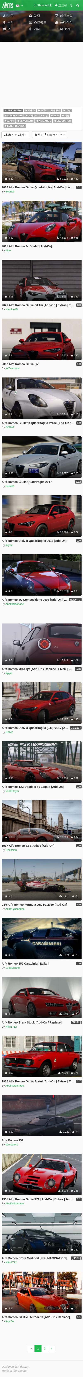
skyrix (9, 545)
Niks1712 (11, 1026)
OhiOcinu (11, 850)
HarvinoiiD (12, 309)
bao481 (10, 486)
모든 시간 (15, 134)
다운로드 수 (50, 134)
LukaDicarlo (13, 967)
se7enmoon (13, 368)
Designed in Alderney (15, 1366)
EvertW (10, 191)
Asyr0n (9, 1321)
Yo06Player (12, 791)
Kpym (9, 673)
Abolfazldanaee (14, 603)
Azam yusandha (15, 908)
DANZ (9, 732)
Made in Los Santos (14, 1370)
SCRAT (10, 427)
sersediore (12, 1144)
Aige (8, 250)
